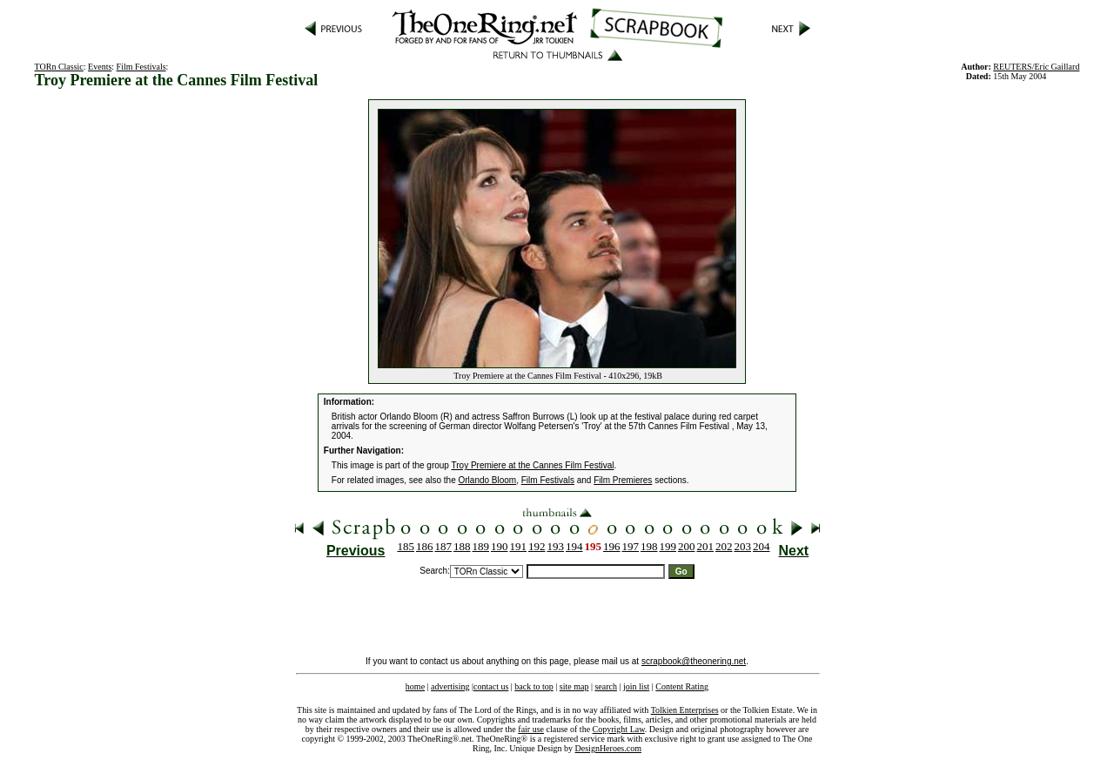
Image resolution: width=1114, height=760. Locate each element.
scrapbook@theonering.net (693, 661)
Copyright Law (619, 729)
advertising (450, 686)
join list (636, 686)
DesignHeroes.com (608, 748)
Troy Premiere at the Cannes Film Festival (533, 465)
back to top (533, 686)
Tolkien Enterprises (685, 710)
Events (99, 66)
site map (574, 686)
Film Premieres (623, 480)
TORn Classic (59, 66)
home (415, 686)
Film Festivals (141, 66)
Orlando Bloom (488, 480)
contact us (490, 686)
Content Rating (681, 686)
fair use (531, 729)
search (605, 686)
